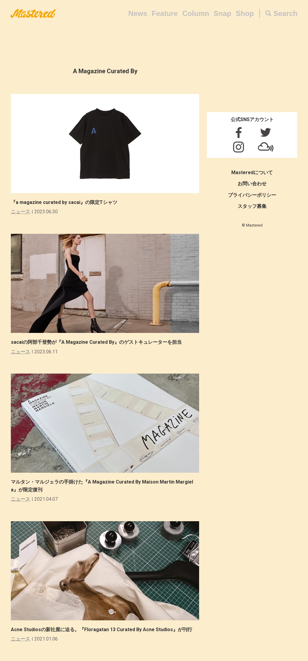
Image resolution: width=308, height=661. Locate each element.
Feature (165, 13)
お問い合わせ (252, 183)
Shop (245, 13)
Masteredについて (252, 172)
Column (195, 13)
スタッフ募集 (252, 206)
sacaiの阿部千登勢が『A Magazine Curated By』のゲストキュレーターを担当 (96, 342)
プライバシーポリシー (252, 195)
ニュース (20, 212)
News (137, 13)
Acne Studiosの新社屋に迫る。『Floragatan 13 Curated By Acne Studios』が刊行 (101, 629)
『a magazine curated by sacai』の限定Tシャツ (64, 202)
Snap (222, 13)
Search (285, 13)
